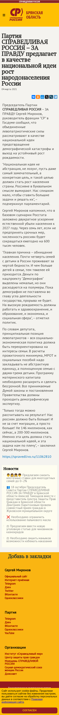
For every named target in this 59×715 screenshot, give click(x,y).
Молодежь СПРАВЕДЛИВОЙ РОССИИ (21, 662)
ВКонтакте (11, 594)
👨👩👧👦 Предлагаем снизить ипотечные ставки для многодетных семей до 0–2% (29, 478)
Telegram (10, 583)
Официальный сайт (16, 576)
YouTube (9, 633)
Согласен (29, 710)
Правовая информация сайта (22, 700)
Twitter (9, 590)
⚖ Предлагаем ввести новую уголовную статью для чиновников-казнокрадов (28, 529)
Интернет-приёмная (17, 580)
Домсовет (11, 673)
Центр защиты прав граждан (22, 657)
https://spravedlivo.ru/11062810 (26, 456)
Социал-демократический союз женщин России (23, 669)
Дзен (8, 587)
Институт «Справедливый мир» (24, 653)
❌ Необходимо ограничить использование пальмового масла (27, 519)
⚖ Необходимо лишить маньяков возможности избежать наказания (27, 540)
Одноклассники (14, 598)
